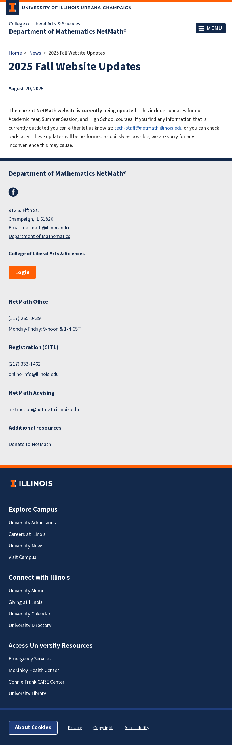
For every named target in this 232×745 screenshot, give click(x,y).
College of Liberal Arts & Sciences (44, 23)
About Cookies (33, 727)
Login (22, 272)
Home (15, 53)
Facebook (13, 192)
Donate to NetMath (30, 444)
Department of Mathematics (39, 236)
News (35, 53)
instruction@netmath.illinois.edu (44, 409)
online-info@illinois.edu (34, 374)
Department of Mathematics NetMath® (68, 31)
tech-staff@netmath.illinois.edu (149, 128)
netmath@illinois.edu (46, 227)
